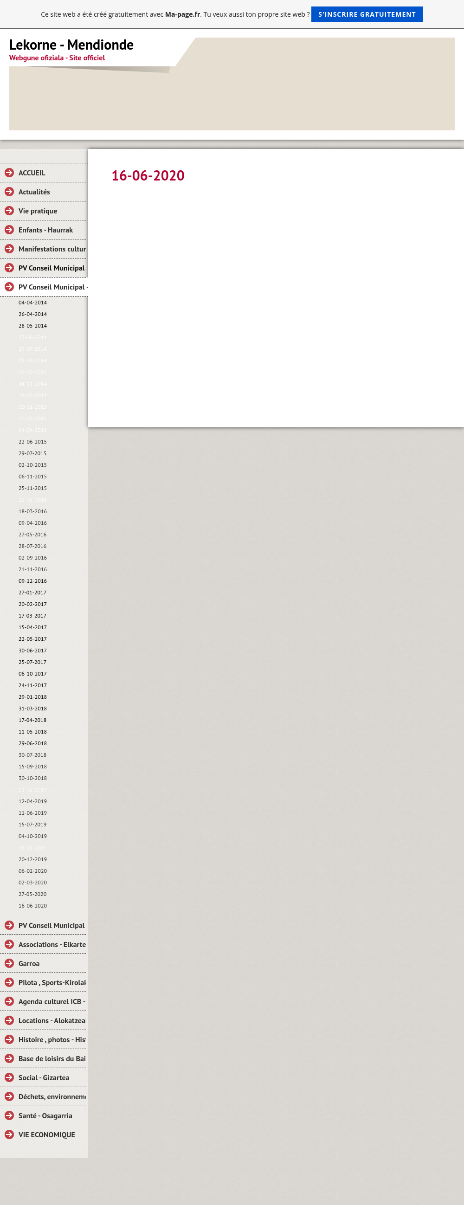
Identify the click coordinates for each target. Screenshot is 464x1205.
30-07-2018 (32, 754)
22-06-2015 (33, 441)
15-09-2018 (33, 766)
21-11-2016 (33, 569)
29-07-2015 (32, 453)
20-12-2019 (33, 859)
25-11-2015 (33, 487)
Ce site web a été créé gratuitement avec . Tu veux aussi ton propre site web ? (232, 14)
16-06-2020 (33, 905)
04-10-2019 (33, 835)
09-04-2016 (33, 522)
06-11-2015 (33, 476)
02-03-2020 (33, 882)
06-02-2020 (33, 870)
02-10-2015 (33, 464)
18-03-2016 (33, 511)
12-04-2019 (33, 801)
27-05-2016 (32, 534)
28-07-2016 (32, 545)
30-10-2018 (33, 777)
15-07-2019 (32, 824)
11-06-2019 (33, 812)
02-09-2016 (33, 557)
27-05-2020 (32, 893)
